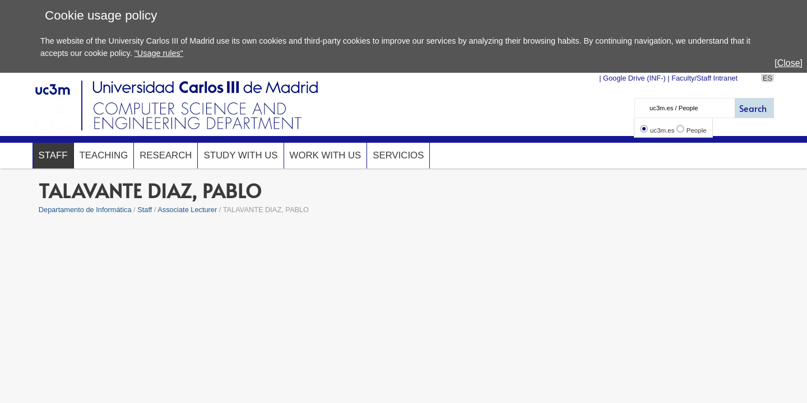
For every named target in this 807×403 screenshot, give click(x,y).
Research (166, 155)
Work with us (325, 155)
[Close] (788, 63)
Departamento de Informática (85, 209)
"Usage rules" (158, 53)
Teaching (104, 155)
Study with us (240, 155)
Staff (53, 155)
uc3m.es (662, 130)
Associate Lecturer (187, 209)
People (697, 130)
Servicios (398, 155)
